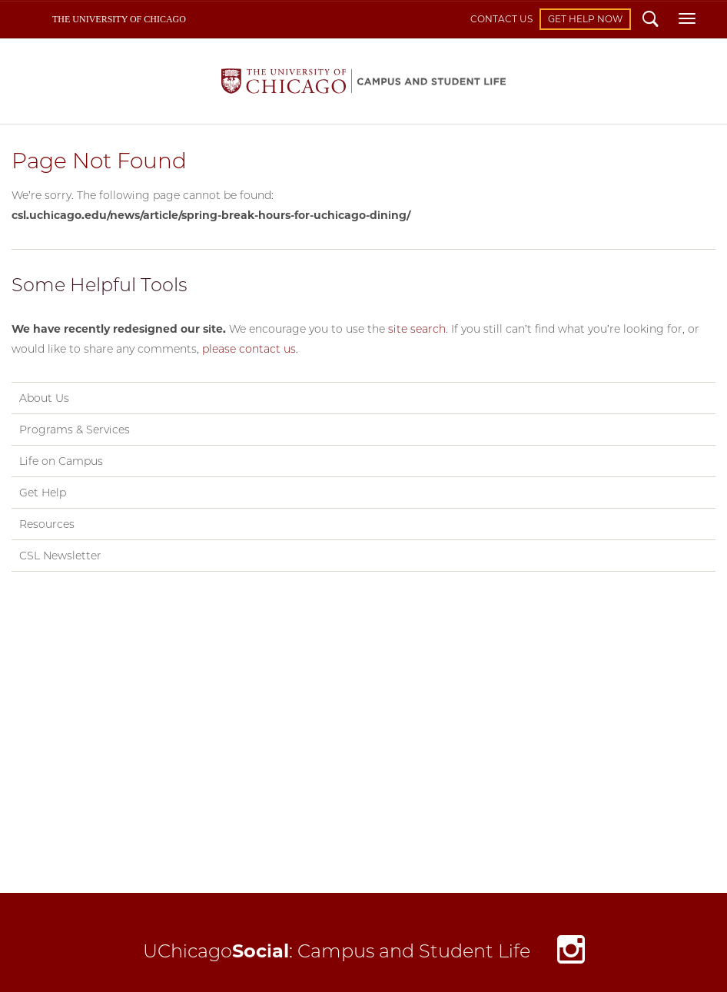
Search (650, 21)
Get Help (42, 492)
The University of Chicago (119, 19)
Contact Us (501, 19)
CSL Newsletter (60, 555)
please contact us (249, 349)
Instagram (571, 953)
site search (417, 329)
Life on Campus (61, 461)
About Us (44, 398)
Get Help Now (585, 19)
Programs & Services (74, 429)
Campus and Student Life (363, 81)
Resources (47, 524)
